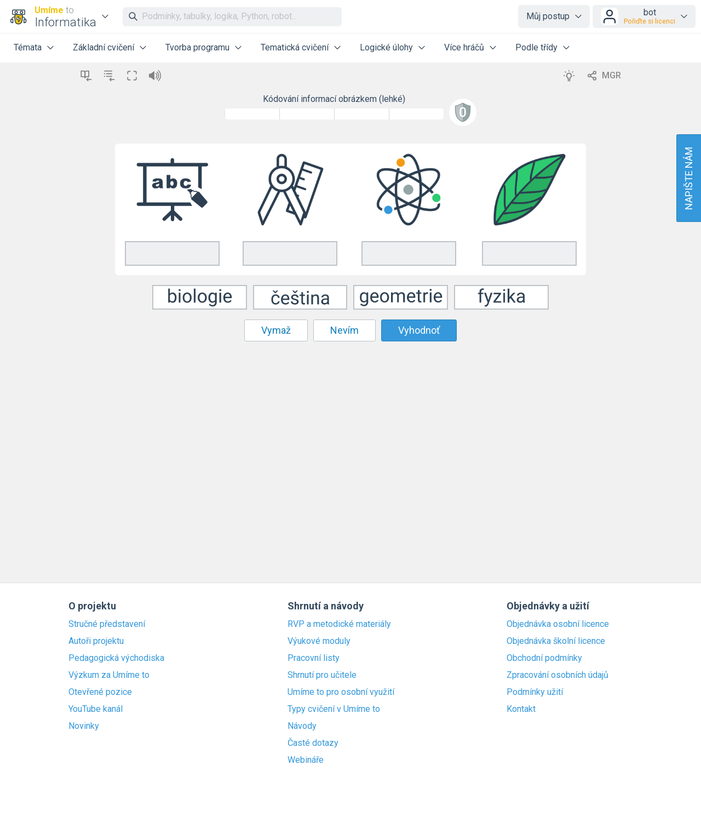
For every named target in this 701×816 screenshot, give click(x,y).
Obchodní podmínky (544, 658)
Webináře (306, 760)
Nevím (344, 330)
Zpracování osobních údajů (557, 675)
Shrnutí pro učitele (322, 675)
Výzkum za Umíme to (109, 675)
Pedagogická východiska (116, 658)
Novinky (83, 726)
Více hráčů (464, 47)
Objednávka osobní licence (558, 624)
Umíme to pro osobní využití (341, 692)
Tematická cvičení (295, 47)
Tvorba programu (197, 47)
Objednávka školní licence (556, 641)
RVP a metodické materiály (339, 624)
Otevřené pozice (100, 692)
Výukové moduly (319, 641)
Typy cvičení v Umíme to (334, 709)
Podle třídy (536, 47)
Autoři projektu (96, 641)
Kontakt (521, 709)
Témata (28, 47)
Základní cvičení (103, 47)
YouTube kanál (95, 709)
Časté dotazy (313, 743)
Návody (302, 726)
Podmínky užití (535, 692)
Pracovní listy (314, 658)
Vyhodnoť (419, 330)
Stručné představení (106, 624)
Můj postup (548, 16)
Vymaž (276, 330)
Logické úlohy (386, 47)
